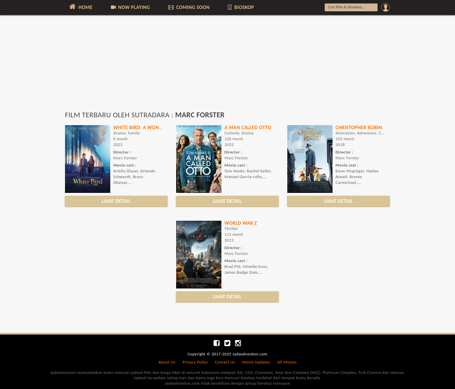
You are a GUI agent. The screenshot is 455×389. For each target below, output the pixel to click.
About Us (167, 362)
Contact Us (225, 362)
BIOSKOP (240, 7)
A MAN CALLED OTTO (247, 127)
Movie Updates (256, 362)
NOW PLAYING (130, 7)
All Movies (287, 362)
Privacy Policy (195, 362)
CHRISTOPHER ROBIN (358, 127)
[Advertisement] (227, 65)
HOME (80, 6)
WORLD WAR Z (240, 223)
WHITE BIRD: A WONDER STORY (148, 127)
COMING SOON (188, 7)
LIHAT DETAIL (116, 201)
